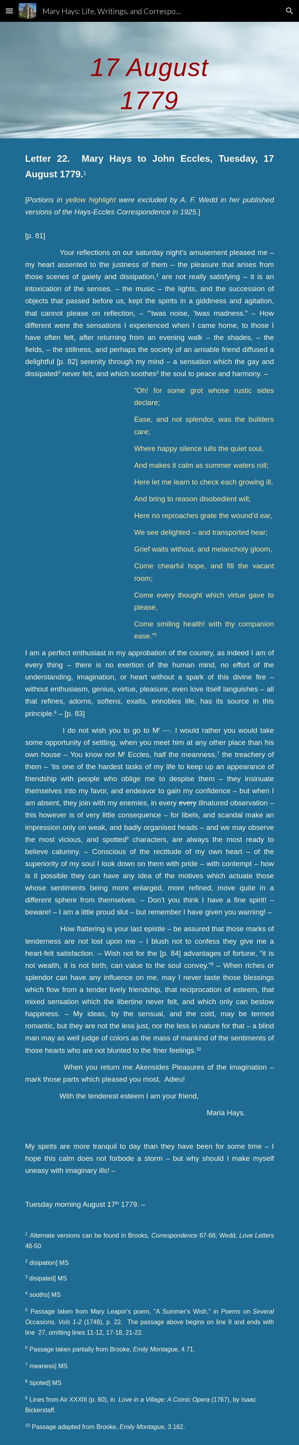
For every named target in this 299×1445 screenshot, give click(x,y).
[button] (9, 10)
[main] (149, 80)
